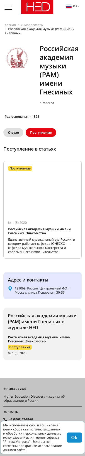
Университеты (32, 25)
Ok (74, 437)
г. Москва (47, 103)
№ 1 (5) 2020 (17, 353)
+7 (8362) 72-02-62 (21, 419)
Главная (9, 25)
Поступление (41, 132)
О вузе (13, 132)
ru (71, 6)
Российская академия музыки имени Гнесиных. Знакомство (39, 339)
